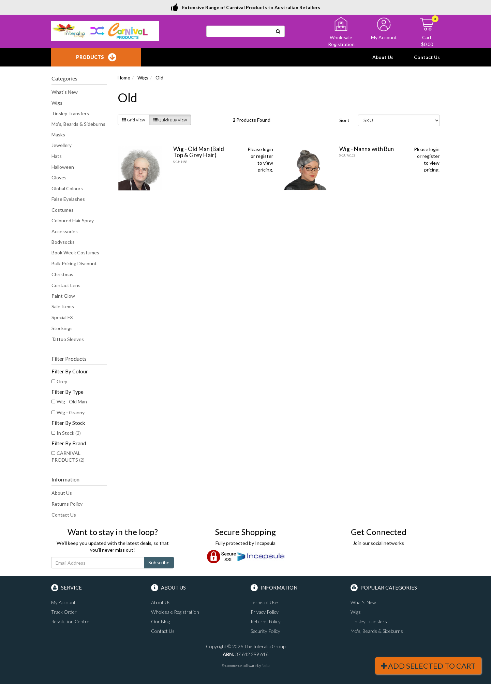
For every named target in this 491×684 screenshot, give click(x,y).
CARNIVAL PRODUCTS (68, 456)
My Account (63, 602)
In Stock (69, 433)
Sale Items (62, 306)
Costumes (62, 210)
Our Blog (160, 621)
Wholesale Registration (175, 612)
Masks (58, 134)
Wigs (56, 103)
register (264, 156)
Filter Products (69, 359)
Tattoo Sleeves (67, 339)
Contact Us (427, 57)
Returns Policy (67, 504)
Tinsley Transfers (70, 113)
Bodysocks (63, 242)
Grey (62, 381)
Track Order (64, 612)
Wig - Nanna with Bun (366, 148)
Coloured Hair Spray (72, 220)
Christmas (62, 274)
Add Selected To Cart (428, 665)
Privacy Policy (265, 612)
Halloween (62, 167)
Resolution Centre (70, 621)
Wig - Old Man (72, 401)
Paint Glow (63, 296)
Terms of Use (264, 602)
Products (96, 57)
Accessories (64, 231)
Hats (56, 156)
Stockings (62, 328)
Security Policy (265, 631)
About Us (382, 57)
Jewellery (61, 145)
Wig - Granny (71, 412)
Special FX (62, 317)
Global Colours (67, 188)
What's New (64, 92)
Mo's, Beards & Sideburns (78, 124)
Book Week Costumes (75, 252)
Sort (344, 120)
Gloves (58, 177)
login (268, 149)
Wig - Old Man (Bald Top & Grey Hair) (198, 152)
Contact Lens (65, 285)
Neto (265, 665)
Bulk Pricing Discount (74, 263)
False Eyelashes (68, 199)
